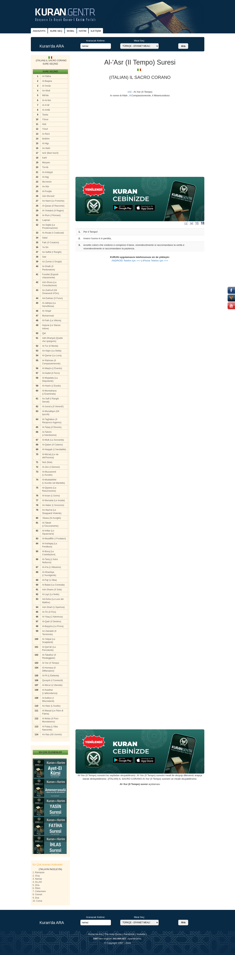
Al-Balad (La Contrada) (53, 585)
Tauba (45, 114)
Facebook (129, 934)
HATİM (82, 31)
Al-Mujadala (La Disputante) (50, 379)
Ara (183, 46)
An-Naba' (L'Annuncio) (53, 505)
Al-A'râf (45, 105)
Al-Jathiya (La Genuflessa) (49, 304)
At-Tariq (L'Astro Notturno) (50, 561)
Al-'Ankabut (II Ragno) (53, 210)
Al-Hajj (45, 177)
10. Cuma (37, 901)
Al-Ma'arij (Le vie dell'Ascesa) (50, 456)
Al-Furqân (47, 191)
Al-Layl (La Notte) (50, 594)
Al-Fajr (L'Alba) (49, 580)
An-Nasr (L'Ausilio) (51, 706)
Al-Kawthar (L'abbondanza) (49, 691)
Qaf (44, 333)
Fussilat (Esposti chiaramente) (50, 276)
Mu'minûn (47, 182)
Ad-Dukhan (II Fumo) (52, 298)
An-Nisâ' (46, 90)
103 (129, 91)
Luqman (46, 220)
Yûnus (45, 119)
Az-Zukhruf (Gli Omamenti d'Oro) (50, 292)
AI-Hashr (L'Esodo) (51, 385)
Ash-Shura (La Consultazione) (49, 284)
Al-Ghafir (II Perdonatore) (48, 268)
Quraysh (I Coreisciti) (52, 680)
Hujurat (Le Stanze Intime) (51, 327)
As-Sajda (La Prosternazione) (50, 226)
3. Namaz (37, 879)
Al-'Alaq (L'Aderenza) (52, 616)
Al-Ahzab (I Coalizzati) (53, 233)
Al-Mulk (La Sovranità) (53, 440)
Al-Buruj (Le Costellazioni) (48, 553)
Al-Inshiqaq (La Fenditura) (49, 545)
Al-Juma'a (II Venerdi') (53, 406)
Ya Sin (45, 247)
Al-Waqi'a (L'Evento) (52, 368)
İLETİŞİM (96, 31)
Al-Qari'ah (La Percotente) (49, 648)
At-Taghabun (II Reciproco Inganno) (52, 421)
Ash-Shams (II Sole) (52, 589)
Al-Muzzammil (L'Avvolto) (49, 473)
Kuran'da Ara (95, 934)
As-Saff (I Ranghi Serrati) (50, 400)
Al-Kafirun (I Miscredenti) (48, 699)
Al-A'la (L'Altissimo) (51, 567)
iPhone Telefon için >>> (155, 260)
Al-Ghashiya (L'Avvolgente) (49, 574)
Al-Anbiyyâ (47, 172)
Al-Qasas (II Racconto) (53, 206)
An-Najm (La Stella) (52, 350)
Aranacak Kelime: (95, 40)
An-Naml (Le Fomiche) (53, 201)
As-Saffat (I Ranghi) (52, 252)
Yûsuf (45, 129)
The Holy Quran (113, 934)
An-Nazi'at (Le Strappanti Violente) (52, 511)
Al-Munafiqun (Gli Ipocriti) (50, 413)
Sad (44, 257)
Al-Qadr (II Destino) (51, 621)
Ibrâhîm (46, 138)
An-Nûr (45, 186)
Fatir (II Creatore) (50, 242)
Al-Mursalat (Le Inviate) (53, 500)
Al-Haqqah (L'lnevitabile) (54, 449)
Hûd (44, 124)
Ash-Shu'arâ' (48, 196)
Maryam (46, 162)
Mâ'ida (45, 95)
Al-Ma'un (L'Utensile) (52, 685)
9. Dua (36, 897)
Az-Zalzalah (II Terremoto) (49, 632)
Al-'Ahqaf (46, 311)
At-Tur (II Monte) (50, 346)
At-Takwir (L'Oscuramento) (50, 524)
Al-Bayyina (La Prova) (53, 626)
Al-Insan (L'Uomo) (51, 495)
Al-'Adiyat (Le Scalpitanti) (48, 641)
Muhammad (48, 315)
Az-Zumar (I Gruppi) (52, 261)
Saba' (45, 237)
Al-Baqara (47, 81)
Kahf (44, 157)
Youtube (140, 934)
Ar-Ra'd (46, 134)
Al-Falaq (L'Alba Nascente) (50, 728)
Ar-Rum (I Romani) (51, 215)
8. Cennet (37, 894)
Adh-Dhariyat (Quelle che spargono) (52, 339)
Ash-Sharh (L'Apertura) (53, 607)
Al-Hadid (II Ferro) (51, 373)
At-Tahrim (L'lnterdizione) (49, 433)
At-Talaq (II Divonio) (52, 427)
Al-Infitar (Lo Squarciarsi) (48, 532)
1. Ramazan (39, 872)
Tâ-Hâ (45, 167)
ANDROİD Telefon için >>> (126, 260)
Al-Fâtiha (46, 76)
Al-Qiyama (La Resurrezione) (49, 489)
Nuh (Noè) (47, 462)
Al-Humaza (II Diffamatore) (49, 669)
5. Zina (36, 885)
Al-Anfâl (46, 110)
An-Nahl (46, 148)
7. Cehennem (39, 891)
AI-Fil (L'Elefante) (50, 675)
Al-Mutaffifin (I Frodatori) (54, 538)
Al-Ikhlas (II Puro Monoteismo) (50, 720)
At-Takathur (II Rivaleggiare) (49, 656)
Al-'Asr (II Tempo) (50, 663)
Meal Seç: (139, 40)
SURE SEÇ (56, 31)
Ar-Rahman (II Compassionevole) (51, 362)
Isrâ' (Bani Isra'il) (50, 153)
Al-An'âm (46, 100)
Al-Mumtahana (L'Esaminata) (49, 392)
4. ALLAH (37, 882)
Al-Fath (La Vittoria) (51, 320)
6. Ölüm (36, 888)
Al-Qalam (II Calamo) (52, 444)
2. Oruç (36, 875)
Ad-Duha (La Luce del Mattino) (53, 601)
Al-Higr (45, 143)
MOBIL (70, 31)
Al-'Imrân (46, 86)
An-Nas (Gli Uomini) (52, 734)
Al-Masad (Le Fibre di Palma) (52, 712)
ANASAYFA (39, 31)
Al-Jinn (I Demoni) (51, 467)
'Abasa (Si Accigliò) (51, 518)
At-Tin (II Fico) (49, 612)
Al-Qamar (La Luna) (52, 355)
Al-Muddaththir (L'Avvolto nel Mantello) (53, 481)
